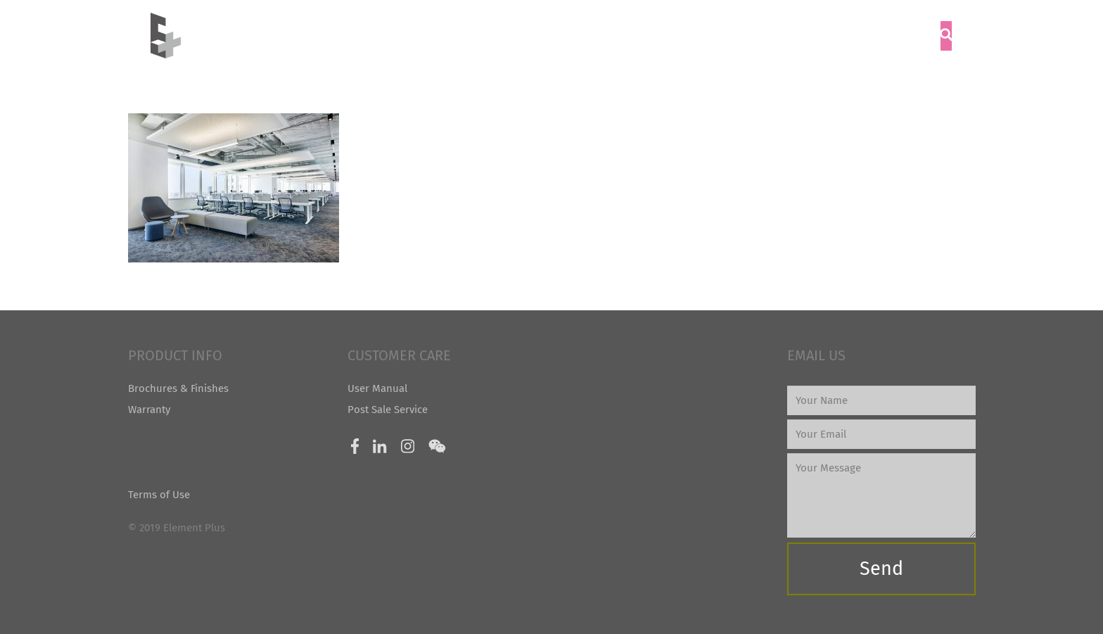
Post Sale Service (388, 409)
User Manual (377, 388)
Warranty (149, 409)
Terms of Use (159, 494)
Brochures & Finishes (178, 388)
